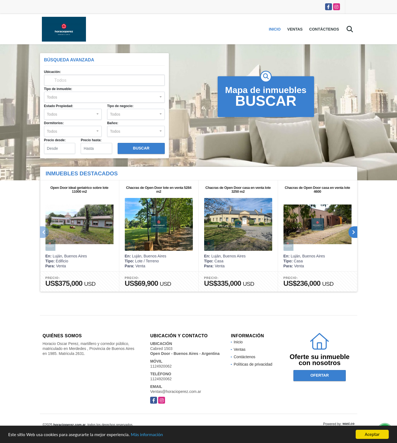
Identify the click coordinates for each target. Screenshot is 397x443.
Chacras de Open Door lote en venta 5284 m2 (158, 190)
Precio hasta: (91, 140)
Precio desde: (55, 140)
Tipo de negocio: (120, 106)
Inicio (275, 29)
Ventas (295, 29)
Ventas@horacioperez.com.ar (175, 391)
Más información (147, 435)
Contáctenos (324, 29)
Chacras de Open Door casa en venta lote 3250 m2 (238, 190)
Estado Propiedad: (58, 106)
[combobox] (104, 97)
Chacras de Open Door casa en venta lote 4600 (317, 190)
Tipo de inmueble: (58, 89)
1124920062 (161, 366)
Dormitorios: (54, 123)
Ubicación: (52, 72)
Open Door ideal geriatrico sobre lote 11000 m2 (79, 190)
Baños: (112, 123)
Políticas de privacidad (253, 364)
